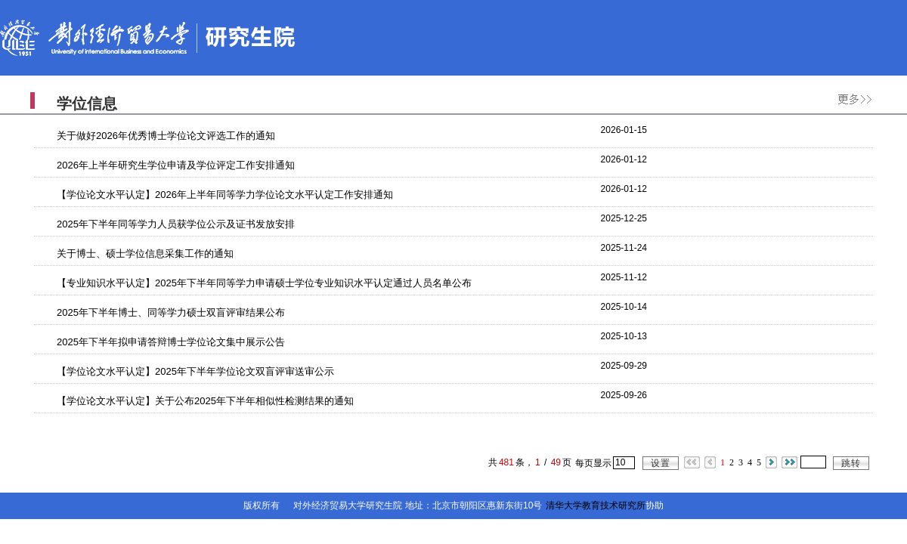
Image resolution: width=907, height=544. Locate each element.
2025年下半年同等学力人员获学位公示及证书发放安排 (176, 224)
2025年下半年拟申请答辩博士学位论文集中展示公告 (171, 342)
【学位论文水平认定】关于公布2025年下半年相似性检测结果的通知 (205, 400)
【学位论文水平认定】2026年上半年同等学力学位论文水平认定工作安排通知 (225, 194)
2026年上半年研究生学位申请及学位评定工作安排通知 (176, 165)
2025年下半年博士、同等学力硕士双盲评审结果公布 (171, 312)
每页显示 (593, 463)
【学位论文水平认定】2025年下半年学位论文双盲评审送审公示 (195, 371)
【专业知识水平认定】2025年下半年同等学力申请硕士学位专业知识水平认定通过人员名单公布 (264, 283)
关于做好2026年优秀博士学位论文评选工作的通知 (166, 135)
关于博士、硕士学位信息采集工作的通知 (145, 253)
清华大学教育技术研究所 (595, 505)
